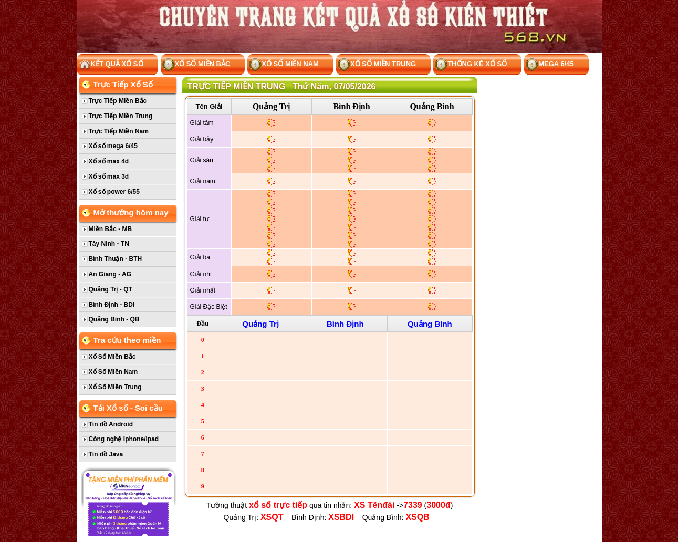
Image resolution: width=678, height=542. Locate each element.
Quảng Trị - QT (110, 289)
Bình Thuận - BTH (115, 259)
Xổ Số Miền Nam (284, 64)
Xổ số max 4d (109, 161)
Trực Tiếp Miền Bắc (118, 101)
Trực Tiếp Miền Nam (119, 131)
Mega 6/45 (549, 64)
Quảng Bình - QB (114, 319)
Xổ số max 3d (109, 176)
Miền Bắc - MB (110, 229)
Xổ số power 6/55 (114, 191)
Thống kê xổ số (471, 64)
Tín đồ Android (111, 424)
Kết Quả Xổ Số (110, 64)
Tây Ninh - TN (109, 243)
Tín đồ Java (106, 454)
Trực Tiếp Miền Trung (121, 116)
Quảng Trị (271, 106)
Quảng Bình (432, 106)
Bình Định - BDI (112, 304)
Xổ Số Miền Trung (377, 64)
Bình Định (351, 106)
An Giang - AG (110, 274)
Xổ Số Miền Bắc (196, 64)
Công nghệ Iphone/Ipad (124, 439)
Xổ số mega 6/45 (113, 146)
